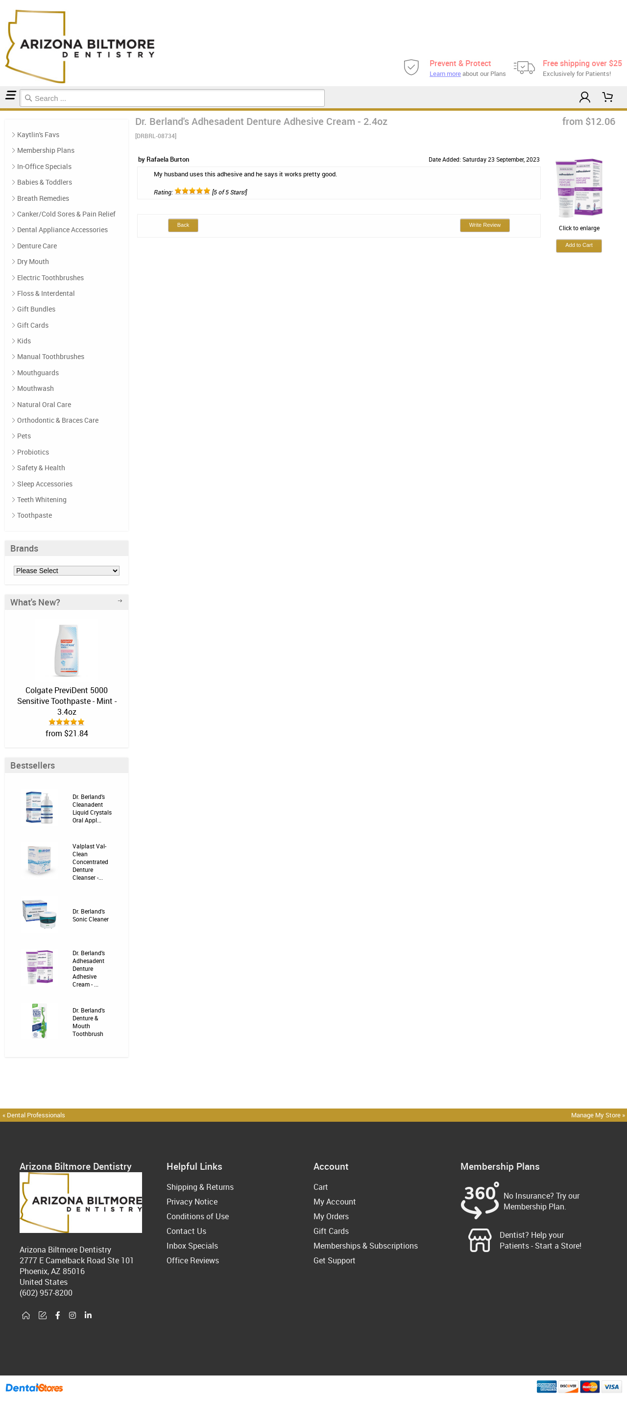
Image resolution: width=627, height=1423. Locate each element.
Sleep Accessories (44, 483)
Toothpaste (34, 515)
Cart (321, 1187)
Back (183, 225)
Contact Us (186, 1231)
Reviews (7, 109)
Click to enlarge (579, 224)
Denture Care (4, 109)
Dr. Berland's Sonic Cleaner (90, 915)
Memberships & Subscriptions (366, 1245)
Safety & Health (41, 467)
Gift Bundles (36, 309)
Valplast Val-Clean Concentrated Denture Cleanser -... (90, 861)
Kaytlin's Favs (38, 134)
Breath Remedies (43, 198)
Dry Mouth (33, 261)
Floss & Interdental (46, 293)
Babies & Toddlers (44, 182)
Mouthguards (38, 372)
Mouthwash (35, 388)
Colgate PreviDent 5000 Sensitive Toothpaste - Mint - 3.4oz (67, 701)
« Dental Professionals (33, 1114)
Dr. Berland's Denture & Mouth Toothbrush (88, 1021)
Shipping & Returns (200, 1187)
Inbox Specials (192, 1245)
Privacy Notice (192, 1201)
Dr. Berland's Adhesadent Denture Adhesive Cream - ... (88, 968)
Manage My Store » (599, 1114)
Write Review (485, 225)
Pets (24, 435)
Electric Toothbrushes (50, 277)
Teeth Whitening (42, 499)
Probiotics (33, 452)
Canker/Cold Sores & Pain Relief (66, 213)
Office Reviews (193, 1260)
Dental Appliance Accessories (62, 229)
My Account (335, 1201)
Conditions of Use (198, 1216)
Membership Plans (45, 150)
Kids (24, 340)
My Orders (331, 1216)
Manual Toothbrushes (50, 356)
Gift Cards (32, 325)
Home (1, 109)
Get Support (335, 1260)
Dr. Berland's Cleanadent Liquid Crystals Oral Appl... (92, 808)
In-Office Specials (44, 166)
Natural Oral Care (44, 404)
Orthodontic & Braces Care (57, 420)
